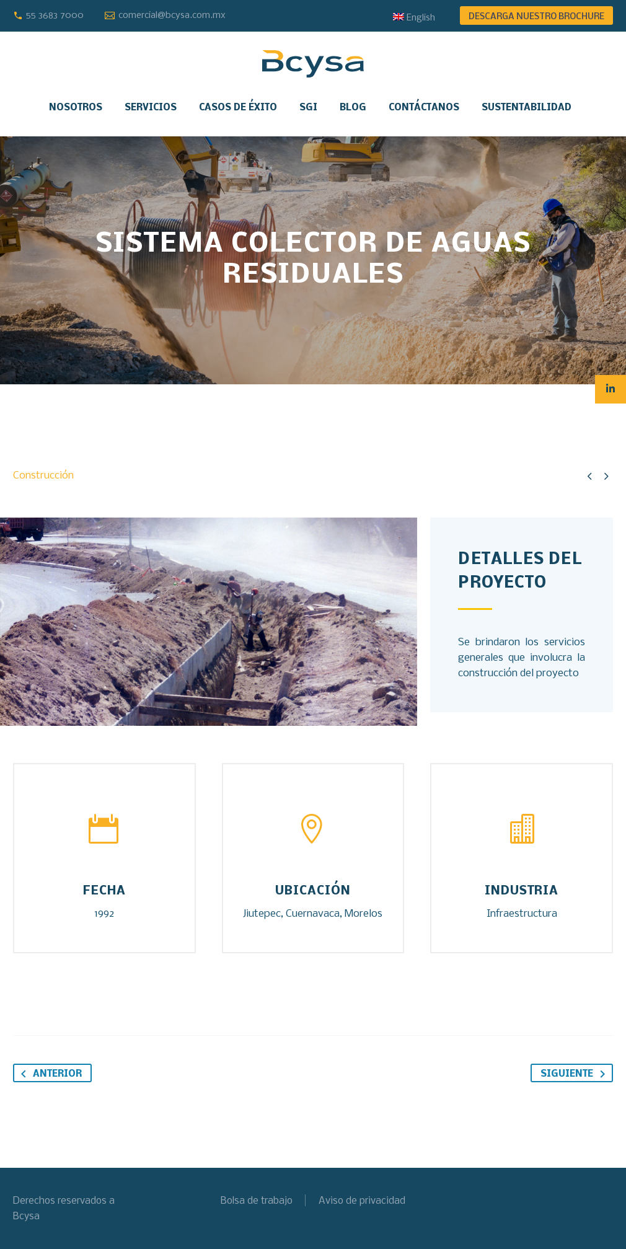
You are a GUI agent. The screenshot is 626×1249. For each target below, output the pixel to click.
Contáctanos (424, 108)
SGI (308, 108)
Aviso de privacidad (362, 1201)
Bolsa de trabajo (257, 1201)
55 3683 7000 (55, 15)
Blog (353, 108)
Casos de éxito (238, 108)
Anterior (49, 1073)
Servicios (151, 108)
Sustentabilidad (526, 108)
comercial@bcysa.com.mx (172, 15)
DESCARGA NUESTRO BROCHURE (536, 17)
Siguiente (575, 1073)
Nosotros (75, 108)
